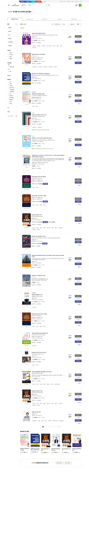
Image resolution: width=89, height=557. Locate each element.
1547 (58, 426)
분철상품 (11, 95)
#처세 (52, 384)
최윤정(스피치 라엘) (35, 97)
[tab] (14, 19)
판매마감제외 (12, 97)
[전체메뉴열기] (8, 5)
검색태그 (11, 58)
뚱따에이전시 (34, 241)
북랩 (32, 376)
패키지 (11, 101)
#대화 (33, 106)
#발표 (61, 45)
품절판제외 (11, 99)
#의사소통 (49, 420)
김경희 (44, 375)
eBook (28, 1)
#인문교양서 (34, 307)
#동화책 (55, 66)
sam (33, 1)
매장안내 (76, 1)
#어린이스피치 (35, 66)
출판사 (11, 56)
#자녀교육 (34, 345)
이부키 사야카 (42, 140)
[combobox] (23, 5)
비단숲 (33, 78)
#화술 (58, 45)
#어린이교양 (51, 66)
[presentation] (14, 19)
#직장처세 (34, 45)
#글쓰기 (56, 227)
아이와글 (33, 59)
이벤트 (11, 83)
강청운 (33, 162)
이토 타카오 (50, 140)
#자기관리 (48, 227)
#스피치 (54, 45)
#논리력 (38, 229)
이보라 (33, 336)
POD (10, 93)
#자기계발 (34, 47)
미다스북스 (34, 338)
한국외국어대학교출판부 (36, 280)
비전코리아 (34, 181)
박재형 (39, 162)
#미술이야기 (40, 127)
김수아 (55, 375)
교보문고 (22, 1)
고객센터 (80, 1)
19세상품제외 (12, 91)
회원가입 (61, 1)
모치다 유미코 (34, 140)
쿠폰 (10, 81)
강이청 (39, 375)
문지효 (33, 261)
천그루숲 (33, 219)
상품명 (11, 52)
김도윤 (39, 57)
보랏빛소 (33, 357)
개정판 (11, 103)
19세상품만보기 (12, 89)
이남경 (33, 36)
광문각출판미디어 (35, 164)
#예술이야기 (34, 127)
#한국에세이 (34, 420)
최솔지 (39, 336)
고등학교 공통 (12, 66)
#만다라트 (34, 229)
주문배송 (72, 1)
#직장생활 (38, 45)
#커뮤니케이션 (55, 420)
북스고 (33, 98)
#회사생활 (43, 45)
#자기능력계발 (57, 384)
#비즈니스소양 (49, 45)
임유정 (33, 239)
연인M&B (33, 415)
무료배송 (11, 85)
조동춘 (39, 180)
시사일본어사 (34, 141)
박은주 (33, 118)
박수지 (44, 162)
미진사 (33, 119)
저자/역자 (11, 54)
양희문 (33, 298)
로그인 (65, 1)
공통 (10, 71)
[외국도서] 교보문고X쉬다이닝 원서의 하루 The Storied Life (43, 148)
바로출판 (44, 1)
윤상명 (33, 77)
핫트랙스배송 (12, 87)
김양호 (33, 180)
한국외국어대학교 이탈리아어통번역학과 (38, 279)
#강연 (52, 227)
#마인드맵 (60, 227)
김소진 (50, 375)
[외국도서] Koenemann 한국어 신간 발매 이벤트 (41, 129)
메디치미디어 (34, 299)
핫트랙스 (39, 1)
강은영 (33, 375)
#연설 (33, 187)
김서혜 (33, 57)
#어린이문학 (45, 66)
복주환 (33, 218)
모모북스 (33, 38)
